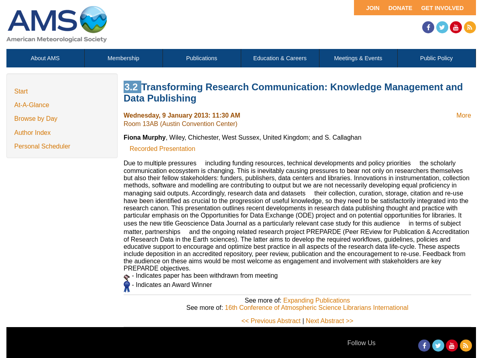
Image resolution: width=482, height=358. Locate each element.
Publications (202, 58)
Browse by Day (36, 118)
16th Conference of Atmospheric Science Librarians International (316, 307)
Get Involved (442, 8)
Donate (400, 8)
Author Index (32, 132)
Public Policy (436, 58)
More (463, 115)
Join (373, 8)
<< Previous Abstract (271, 320)
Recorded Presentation (162, 148)
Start (21, 91)
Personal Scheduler (42, 146)
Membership (123, 58)
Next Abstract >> (329, 320)
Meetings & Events (358, 58)
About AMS (45, 58)
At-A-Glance (31, 105)
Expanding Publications (316, 300)
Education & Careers (280, 58)
